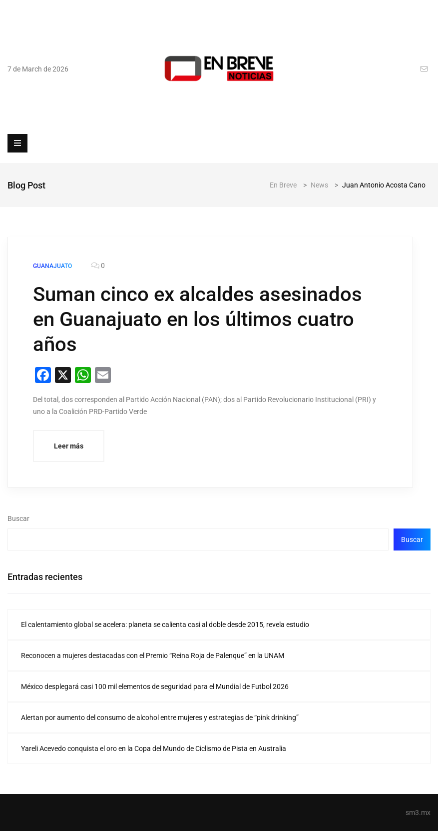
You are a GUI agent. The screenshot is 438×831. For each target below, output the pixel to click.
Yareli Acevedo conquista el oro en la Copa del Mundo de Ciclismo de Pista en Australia (153, 748)
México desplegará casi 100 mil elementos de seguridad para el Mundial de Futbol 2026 (155, 686)
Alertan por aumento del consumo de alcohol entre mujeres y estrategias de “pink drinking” (160, 718)
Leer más (68, 446)
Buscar (18, 518)
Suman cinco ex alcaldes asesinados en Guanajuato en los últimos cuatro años (197, 319)
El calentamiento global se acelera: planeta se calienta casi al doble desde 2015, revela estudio (165, 624)
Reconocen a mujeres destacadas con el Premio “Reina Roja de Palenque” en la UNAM (152, 656)
